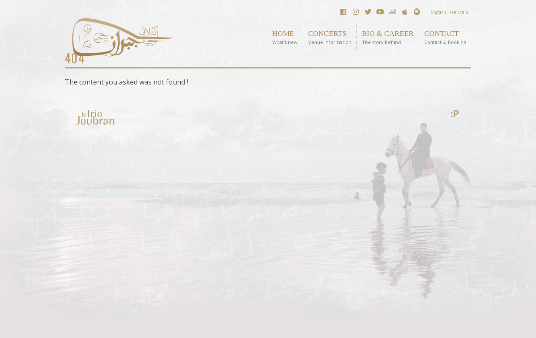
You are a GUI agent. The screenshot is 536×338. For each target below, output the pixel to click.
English (438, 12)
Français (458, 12)
